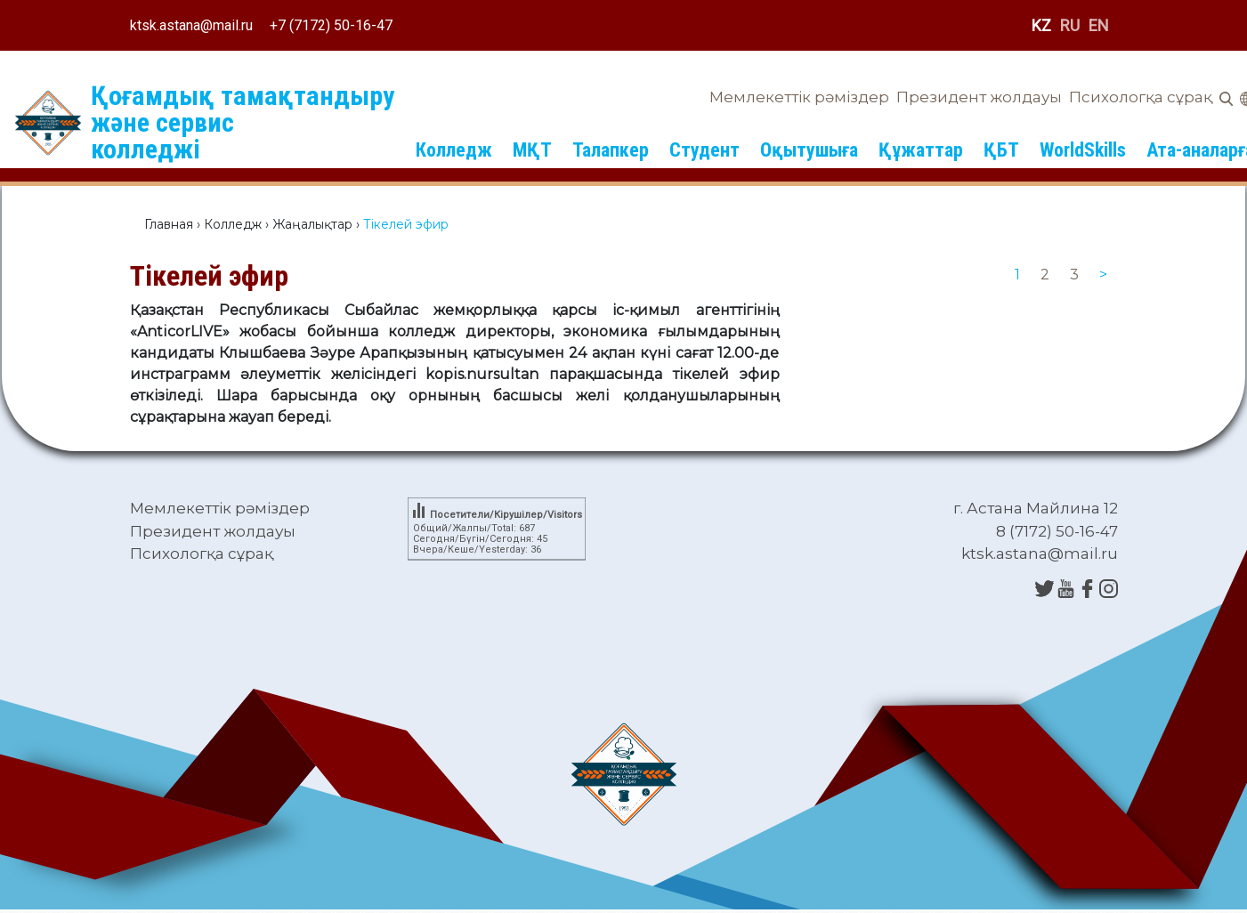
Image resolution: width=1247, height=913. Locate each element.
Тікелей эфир (209, 276)
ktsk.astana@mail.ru (191, 25)
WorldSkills (1083, 150)
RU (1070, 25)
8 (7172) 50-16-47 (1057, 531)
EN (1099, 25)
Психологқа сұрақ (1140, 97)
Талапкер (610, 150)
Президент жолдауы (979, 97)
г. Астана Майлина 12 (1035, 508)
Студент (704, 150)
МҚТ (532, 150)
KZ (1041, 25)
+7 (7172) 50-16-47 (331, 25)
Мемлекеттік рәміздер (799, 97)
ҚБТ (1001, 150)
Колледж (454, 150)
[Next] (1103, 275)
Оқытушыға (809, 150)
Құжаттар (921, 150)
